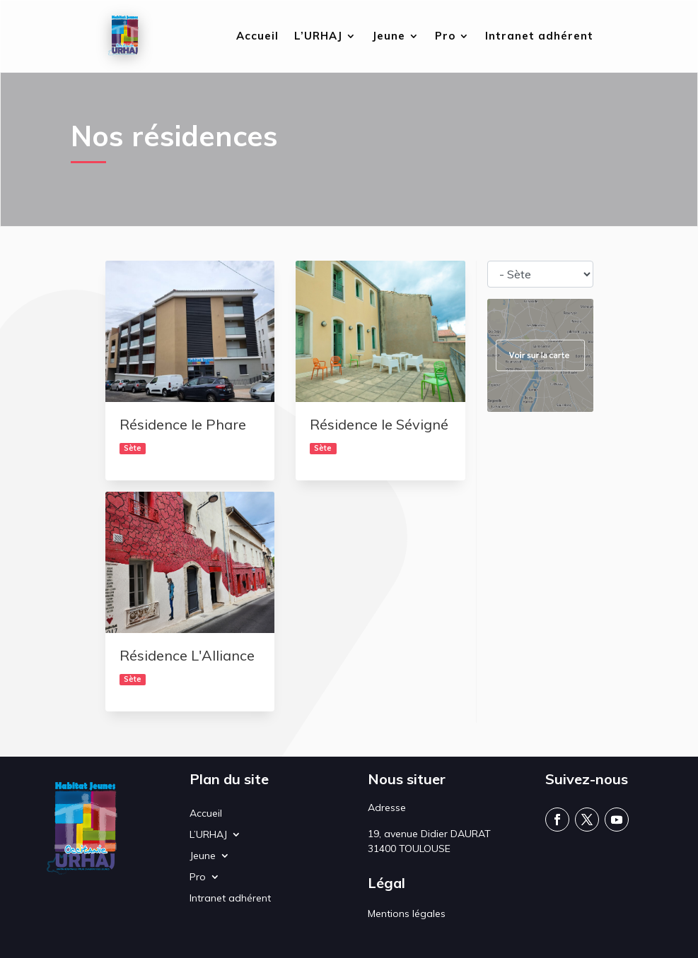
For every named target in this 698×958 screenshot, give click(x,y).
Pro (445, 36)
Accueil (257, 36)
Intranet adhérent (539, 36)
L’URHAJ (318, 36)
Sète (132, 448)
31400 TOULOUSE (409, 848)
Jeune (388, 36)
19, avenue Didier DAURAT (429, 833)
